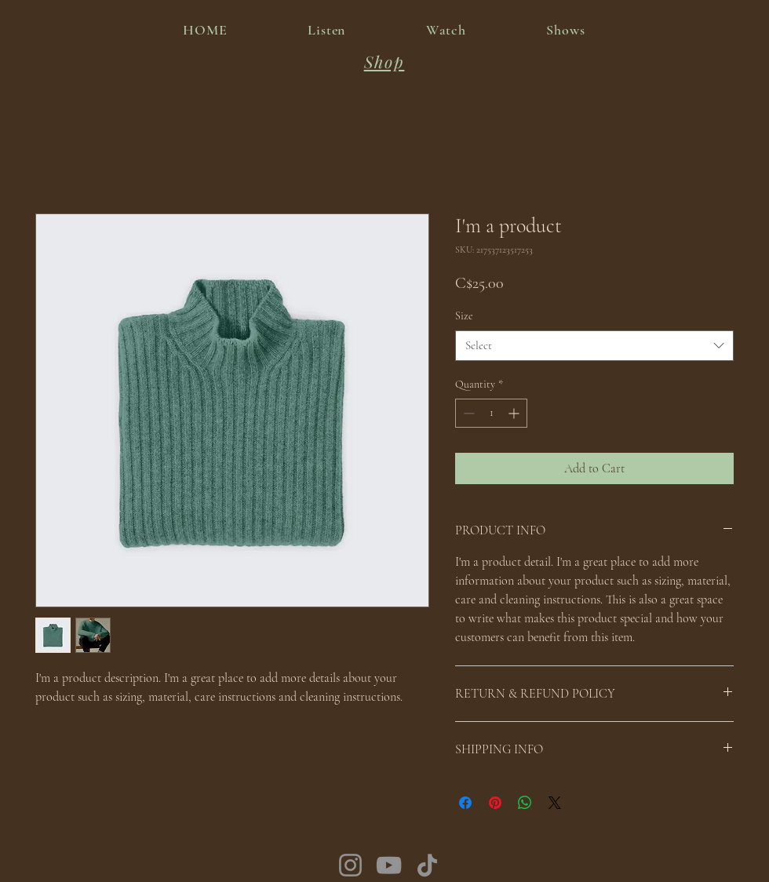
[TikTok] (427, 865)
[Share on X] (554, 802)
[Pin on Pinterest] (495, 802)
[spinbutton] (491, 413)
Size (464, 316)
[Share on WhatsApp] (525, 802)
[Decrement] (467, 413)
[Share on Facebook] (465, 802)
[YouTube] (389, 865)
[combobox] (594, 345)
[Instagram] (350, 865)
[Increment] (515, 413)
